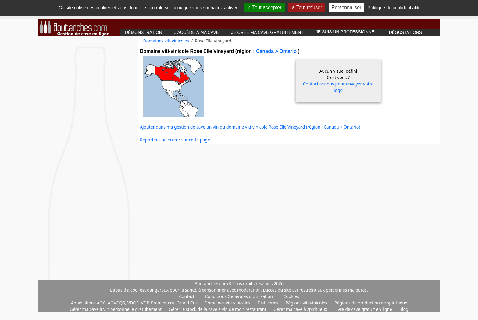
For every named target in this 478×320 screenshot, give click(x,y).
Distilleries (269, 303)
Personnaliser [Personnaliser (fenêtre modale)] (347, 7)
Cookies (291, 296)
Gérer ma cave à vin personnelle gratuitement (116, 309)
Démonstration (143, 32)
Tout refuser (306, 7)
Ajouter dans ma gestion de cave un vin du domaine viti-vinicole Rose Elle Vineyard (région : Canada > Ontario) (250, 127)
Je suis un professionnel (346, 31)
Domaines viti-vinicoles (166, 41)
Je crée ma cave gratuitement (267, 32)
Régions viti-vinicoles (307, 303)
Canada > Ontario (277, 51)
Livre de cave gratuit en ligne (363, 309)
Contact (186, 296)
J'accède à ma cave (196, 32)
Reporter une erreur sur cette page (175, 140)
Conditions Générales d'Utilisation (239, 296)
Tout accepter (264, 7)
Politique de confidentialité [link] (394, 7)
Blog (403, 309)
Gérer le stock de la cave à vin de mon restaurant (218, 309)
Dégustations (405, 32)
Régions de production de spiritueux (370, 303)
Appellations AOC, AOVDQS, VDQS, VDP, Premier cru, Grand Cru (134, 303)
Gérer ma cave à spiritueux (300, 309)
